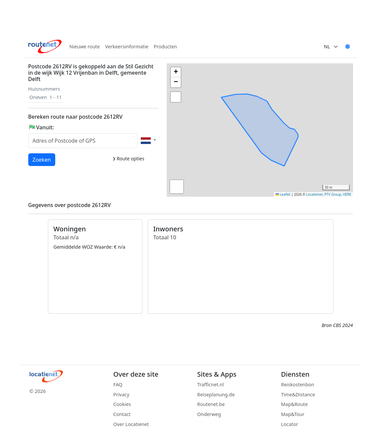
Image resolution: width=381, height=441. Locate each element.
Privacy (121, 394)
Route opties (128, 158)
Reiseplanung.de (216, 394)
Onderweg (209, 414)
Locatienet (314, 194)
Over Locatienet (131, 424)
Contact (122, 414)
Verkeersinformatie (126, 46)
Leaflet (283, 194)
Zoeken (42, 159)
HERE (347, 194)
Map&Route (294, 404)
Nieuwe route (85, 46)
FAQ (117, 384)
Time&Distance (298, 394)
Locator (289, 424)
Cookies (122, 404)
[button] (275, 114)
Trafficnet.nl (210, 384)
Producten (165, 46)
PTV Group (332, 194)
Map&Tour (292, 414)
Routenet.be (211, 404)
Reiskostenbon (297, 384)
